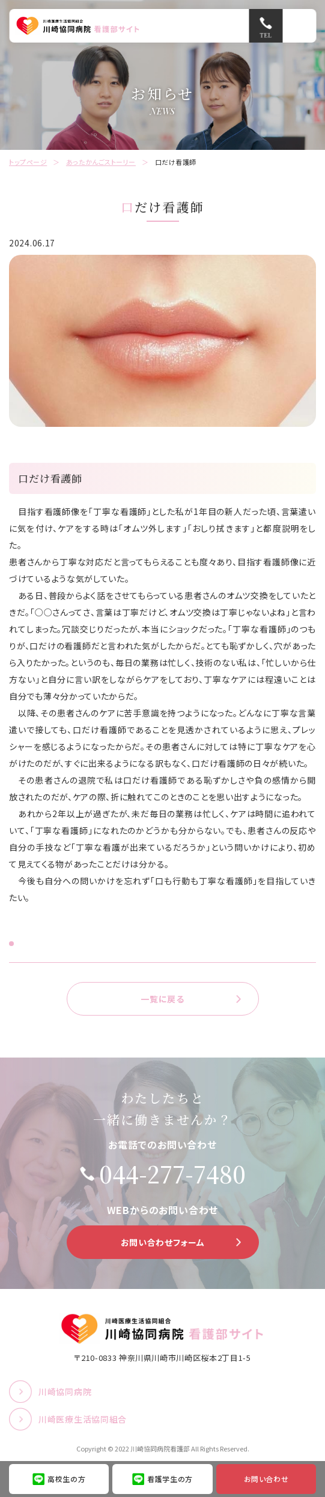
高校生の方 (66, 1479)
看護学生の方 (170, 1479)
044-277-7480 (172, 1174)
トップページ (28, 162)
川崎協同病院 (64, 1391)
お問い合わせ (266, 1479)
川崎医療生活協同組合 (82, 1419)
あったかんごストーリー (101, 162)
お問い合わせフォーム (163, 1242)
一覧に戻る (162, 999)
